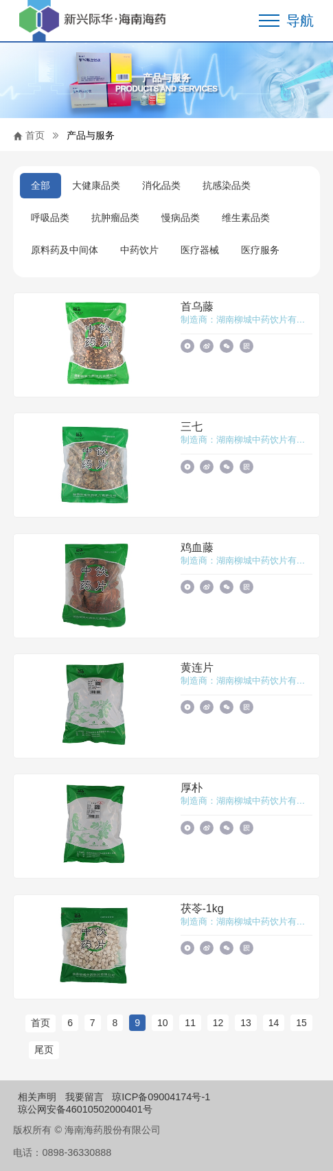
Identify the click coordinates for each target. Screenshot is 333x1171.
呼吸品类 (50, 217)
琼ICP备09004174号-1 (161, 1096)
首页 (35, 135)
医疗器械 (200, 249)
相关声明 (37, 1096)
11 (190, 1022)
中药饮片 (139, 249)
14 (273, 1022)
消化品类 (161, 185)
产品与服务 (91, 135)
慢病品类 (180, 217)
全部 (40, 185)
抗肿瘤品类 (115, 217)
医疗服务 (260, 249)
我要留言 (84, 1096)
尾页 (44, 1049)
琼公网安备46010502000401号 (85, 1109)
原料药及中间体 (64, 249)
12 (218, 1022)
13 (245, 1022)
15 (301, 1022)
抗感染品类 (227, 185)
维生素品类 (246, 217)
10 (162, 1022)
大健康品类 (96, 185)
